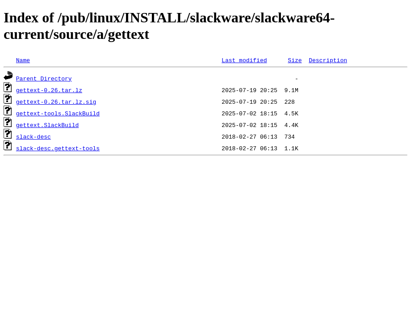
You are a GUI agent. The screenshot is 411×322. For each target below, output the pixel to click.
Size (295, 60)
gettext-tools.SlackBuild (58, 113)
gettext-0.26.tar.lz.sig (56, 101)
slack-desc (33, 136)
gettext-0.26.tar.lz (49, 90)
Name (23, 60)
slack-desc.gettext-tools (58, 148)
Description (328, 60)
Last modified (244, 60)
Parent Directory (44, 78)
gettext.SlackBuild (47, 125)
